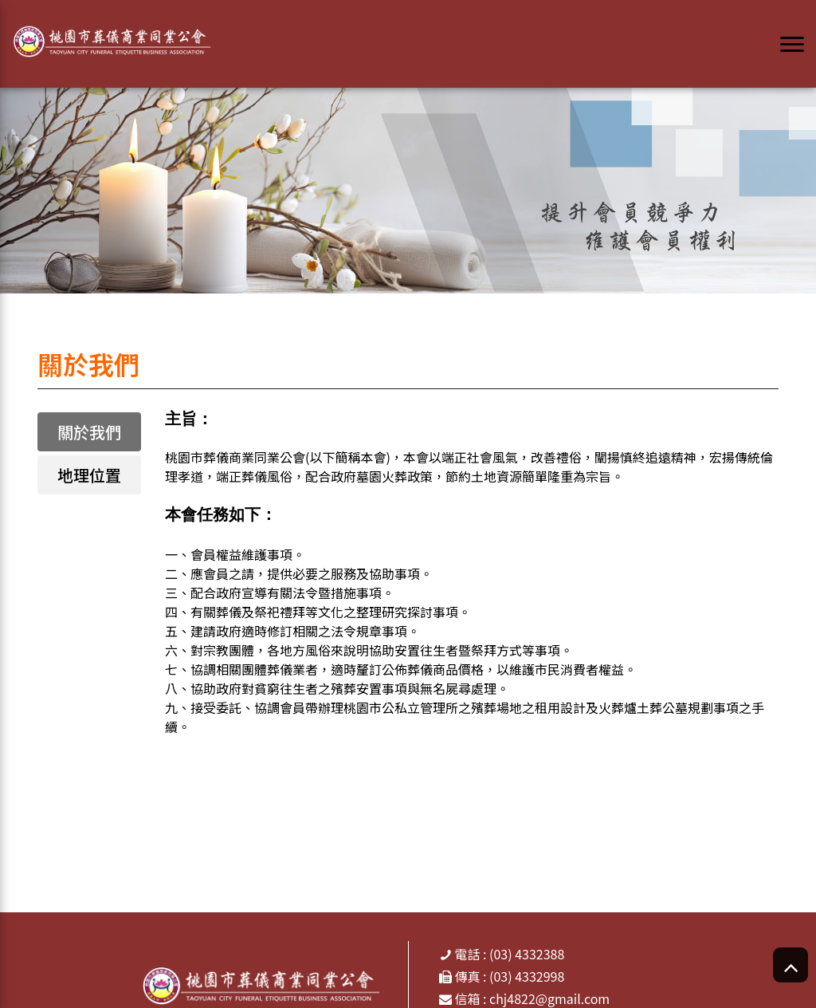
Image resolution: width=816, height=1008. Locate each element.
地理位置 (89, 474)
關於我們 (89, 431)
